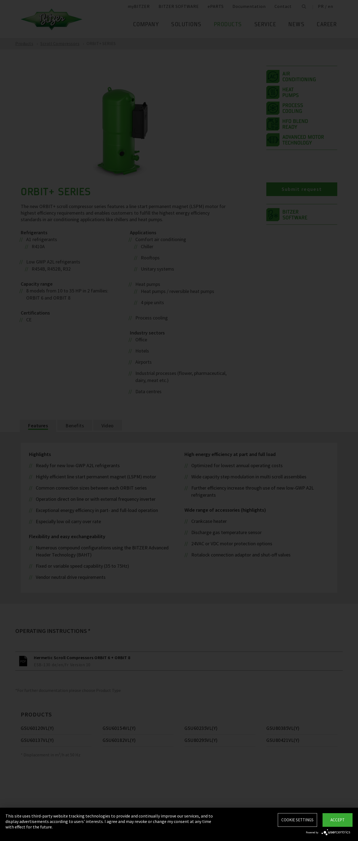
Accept (337, 819)
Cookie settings (297, 819)
